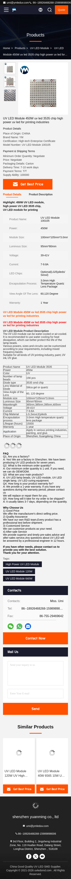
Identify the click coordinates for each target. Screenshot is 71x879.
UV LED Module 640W (19, 578)
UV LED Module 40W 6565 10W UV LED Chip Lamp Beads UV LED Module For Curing (51, 774)
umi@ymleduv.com (16, 2)
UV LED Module (39, 48)
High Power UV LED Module (22, 564)
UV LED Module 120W (19, 571)
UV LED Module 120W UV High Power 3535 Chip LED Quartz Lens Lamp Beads (16, 774)
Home (6, 48)
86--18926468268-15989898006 (50, 2)
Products (20, 48)
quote (61, 9)
